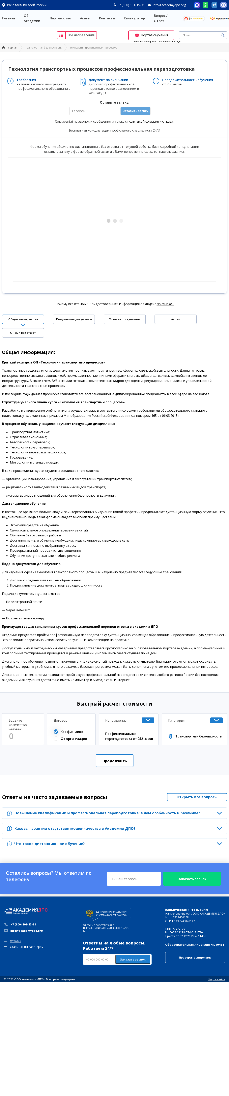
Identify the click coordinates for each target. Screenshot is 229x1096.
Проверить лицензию (195, 957)
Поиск (222, 35)
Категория (176, 720)
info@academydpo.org (169, 5)
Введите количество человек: (18, 724)
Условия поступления (124, 319)
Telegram (214, 5)
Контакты (107, 18)
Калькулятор (134, 18)
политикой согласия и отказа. (150, 121)
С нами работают (23, 333)
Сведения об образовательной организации (157, 41)
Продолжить (114, 760)
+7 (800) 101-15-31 (129, 5)
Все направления (76, 35)
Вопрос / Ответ (160, 18)
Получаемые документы (74, 319)
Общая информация (23, 319)
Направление (116, 720)
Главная (8, 18)
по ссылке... (165, 304)
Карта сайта (216, 979)
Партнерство (60, 18)
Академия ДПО (25, 35)
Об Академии (32, 18)
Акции (85, 18)
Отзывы (15, 941)
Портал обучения (151, 35)
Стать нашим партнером (26, 947)
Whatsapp (205, 5)
